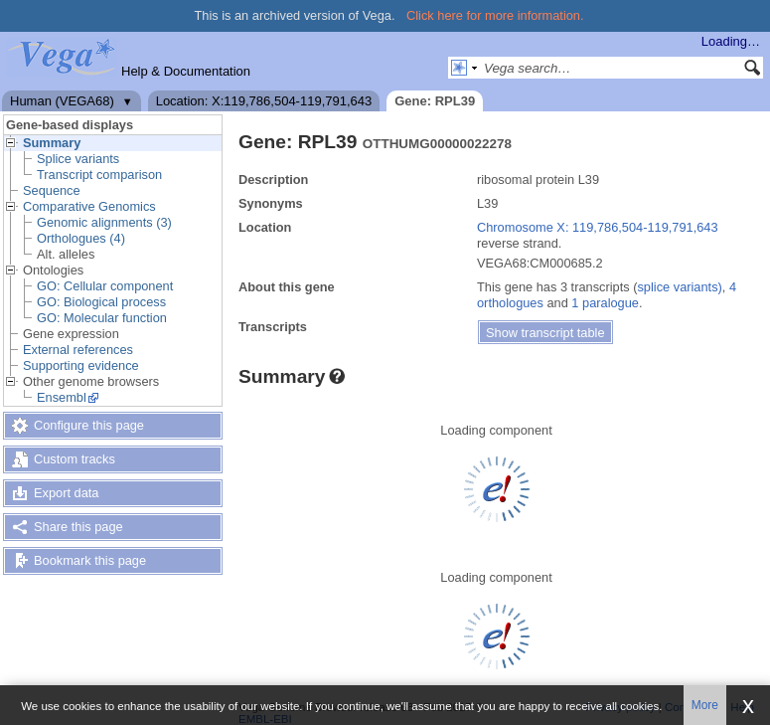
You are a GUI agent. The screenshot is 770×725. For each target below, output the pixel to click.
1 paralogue (605, 302)
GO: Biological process (101, 301)
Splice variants (78, 158)
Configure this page (89, 425)
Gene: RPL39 (434, 100)
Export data (66, 492)
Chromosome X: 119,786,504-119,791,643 (597, 227)
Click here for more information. (495, 15)
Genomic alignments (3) (104, 222)
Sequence (51, 190)
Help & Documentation (185, 71)
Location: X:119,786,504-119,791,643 (264, 100)
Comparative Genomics (89, 206)
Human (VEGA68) (62, 100)
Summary (51, 142)
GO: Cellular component (105, 285)
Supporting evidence (81, 365)
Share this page (78, 526)
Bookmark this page (90, 560)
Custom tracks (74, 459)
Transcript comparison (99, 174)
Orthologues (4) (81, 238)
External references (78, 349)
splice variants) (679, 286)
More (705, 705)
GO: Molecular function (102, 317)
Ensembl (61, 397)
